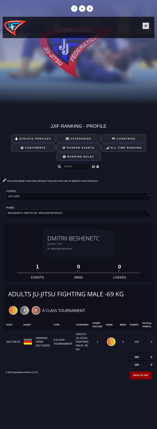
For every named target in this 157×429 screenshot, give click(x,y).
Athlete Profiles (33, 138)
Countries (124, 138)
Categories (78, 138)
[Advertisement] (78, 403)
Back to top (140, 376)
